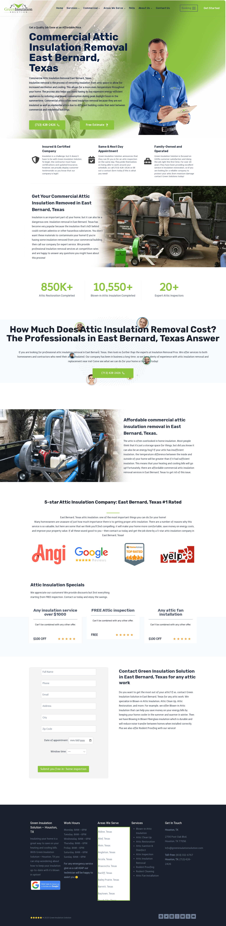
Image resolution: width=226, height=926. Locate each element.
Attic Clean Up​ (144, 837)
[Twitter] (166, 916)
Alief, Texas (104, 838)
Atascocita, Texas (107, 866)
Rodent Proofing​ (145, 867)
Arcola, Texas (105, 859)
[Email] (182, 916)
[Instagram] (171, 916)
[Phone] (177, 916)
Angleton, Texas (106, 852)
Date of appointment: (68, 755)
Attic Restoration (145, 841)
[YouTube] (193, 916)
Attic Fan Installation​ (147, 875)
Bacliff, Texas (105, 873)
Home (59, 8)
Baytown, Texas (106, 893)
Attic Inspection (144, 854)
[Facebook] (161, 916)
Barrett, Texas (105, 886)
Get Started (212, 8)
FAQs (132, 8)
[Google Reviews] (188, 916)
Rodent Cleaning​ (145, 871)
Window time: (69, 766)
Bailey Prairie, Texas (108, 879)
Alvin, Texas (104, 845)
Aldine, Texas (105, 832)
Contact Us (163, 8)
